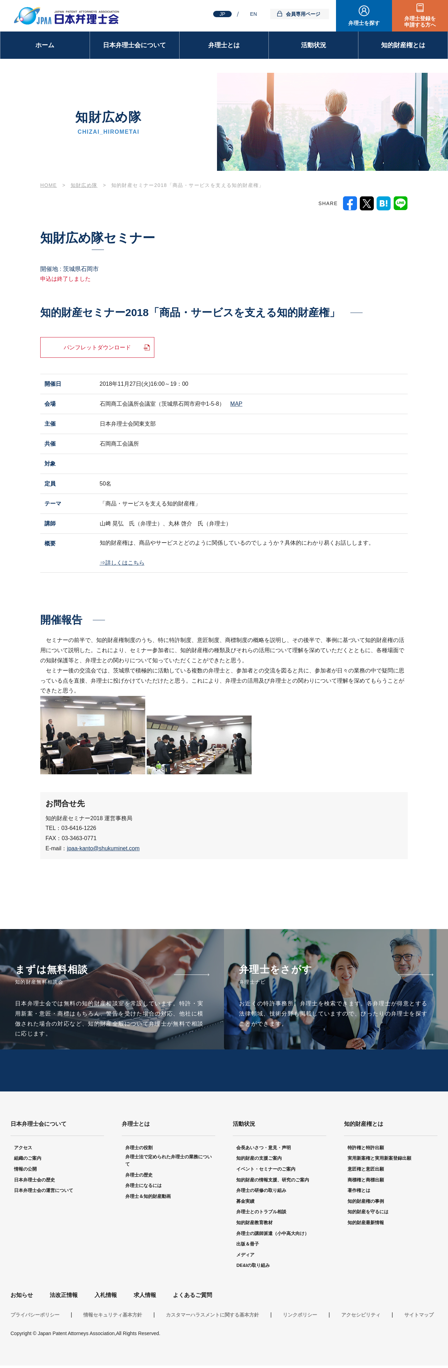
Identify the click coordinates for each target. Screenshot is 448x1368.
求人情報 (145, 1298)
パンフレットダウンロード (97, 347)
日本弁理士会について (134, 45)
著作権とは (359, 1193)
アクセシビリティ (360, 1317)
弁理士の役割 (139, 1150)
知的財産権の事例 (366, 1204)
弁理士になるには (143, 1188)
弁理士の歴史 (139, 1177)
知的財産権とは (403, 45)
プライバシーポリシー (34, 1317)
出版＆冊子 (247, 1246)
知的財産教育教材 (254, 1225)
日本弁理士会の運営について (43, 1193)
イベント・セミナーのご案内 (265, 1171)
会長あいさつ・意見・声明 (263, 1150)
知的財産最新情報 (366, 1225)
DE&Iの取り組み (253, 1268)
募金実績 (245, 1204)
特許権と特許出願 (366, 1150)
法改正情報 (64, 1298)
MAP (236, 404)
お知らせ (21, 1298)
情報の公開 (25, 1171)
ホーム (44, 45)
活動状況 (313, 45)
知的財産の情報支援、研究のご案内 (272, 1182)
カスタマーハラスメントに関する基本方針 (212, 1317)
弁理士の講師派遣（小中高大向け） (272, 1236)
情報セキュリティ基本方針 (112, 1317)
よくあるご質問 (192, 1298)
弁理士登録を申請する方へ (420, 21)
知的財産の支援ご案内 (259, 1161)
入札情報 (105, 1298)
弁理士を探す (364, 23)
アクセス (23, 1150)
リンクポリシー (300, 1317)
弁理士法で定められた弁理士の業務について (168, 1163)
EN (253, 14)
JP (222, 14)
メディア (245, 1257)
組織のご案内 (27, 1161)
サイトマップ (419, 1317)
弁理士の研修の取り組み (261, 1193)
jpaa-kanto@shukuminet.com (103, 848)
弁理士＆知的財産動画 (148, 1199)
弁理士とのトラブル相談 (261, 1214)
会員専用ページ (303, 14)
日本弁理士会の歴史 (34, 1182)
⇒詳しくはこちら (122, 563)
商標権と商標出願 (366, 1182)
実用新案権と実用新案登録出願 (379, 1161)
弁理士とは (224, 45)
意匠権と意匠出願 (366, 1171)
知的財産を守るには (368, 1214)
